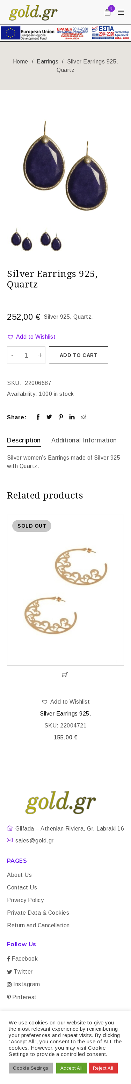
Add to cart (79, 355)
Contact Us (22, 887)
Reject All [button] (103, 1068)
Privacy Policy (25, 900)
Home (20, 62)
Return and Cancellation (38, 925)
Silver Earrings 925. (65, 714)
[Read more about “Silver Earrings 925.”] (65, 675)
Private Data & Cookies (38, 913)
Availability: (22, 394)
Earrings (47, 62)
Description (24, 440)
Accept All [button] (71, 1068)
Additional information (84, 440)
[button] (31, 337)
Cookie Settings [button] (31, 1068)
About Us (19, 875)
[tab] (24, 441)
